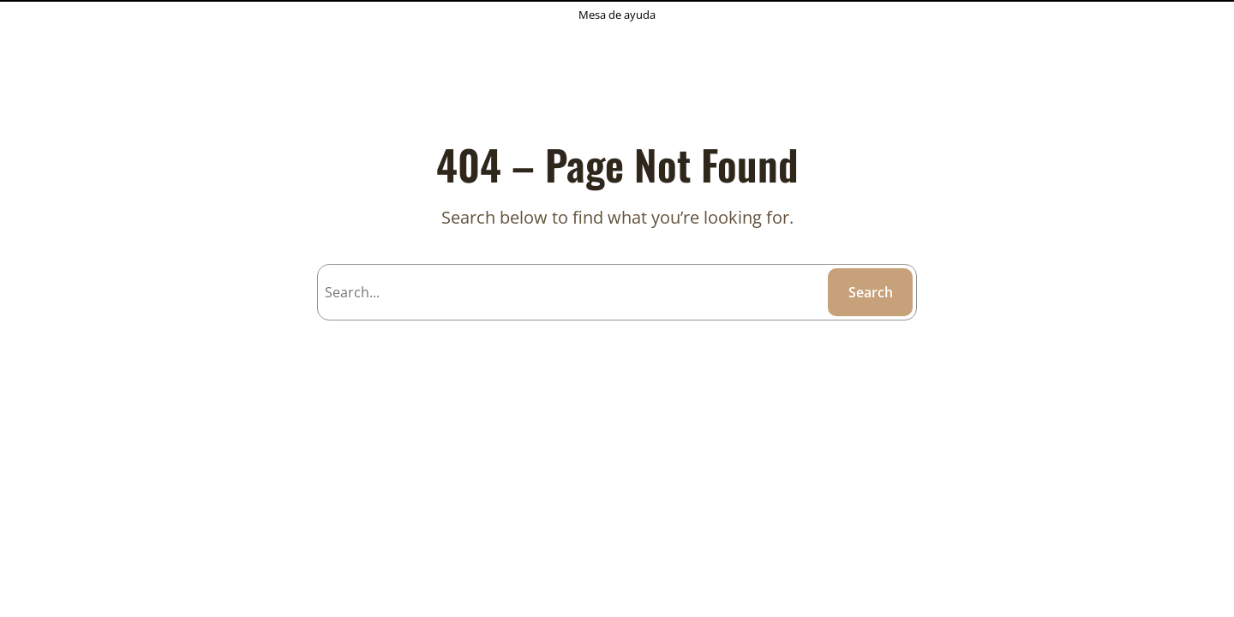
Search (870, 292)
